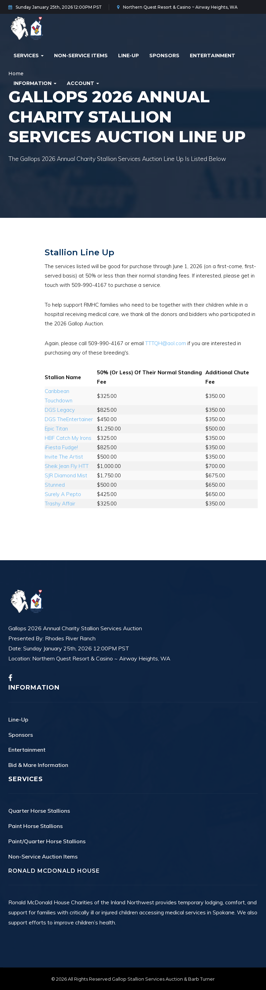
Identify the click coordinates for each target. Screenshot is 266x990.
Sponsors (164, 55)
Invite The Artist (64, 456)
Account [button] (83, 83)
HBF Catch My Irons (68, 438)
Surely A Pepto (63, 494)
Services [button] (29, 55)
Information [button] (35, 83)
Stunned (55, 484)
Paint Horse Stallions (35, 825)
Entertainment (212, 55)
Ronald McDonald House (54, 871)
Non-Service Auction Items (43, 856)
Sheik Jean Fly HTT (67, 466)
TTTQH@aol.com (165, 343)
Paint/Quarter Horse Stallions (47, 841)
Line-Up (128, 55)
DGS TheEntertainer (69, 419)
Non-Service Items (81, 55)
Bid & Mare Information (38, 764)
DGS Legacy (60, 410)
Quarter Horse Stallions (39, 810)
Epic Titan (56, 428)
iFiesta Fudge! (61, 447)
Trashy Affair (60, 503)
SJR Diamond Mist (66, 475)
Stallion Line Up (79, 252)
